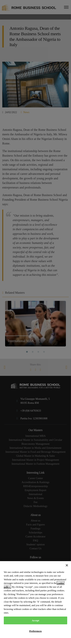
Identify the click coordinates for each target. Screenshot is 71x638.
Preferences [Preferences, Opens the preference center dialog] (35, 631)
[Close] (67, 565)
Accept (35, 620)
